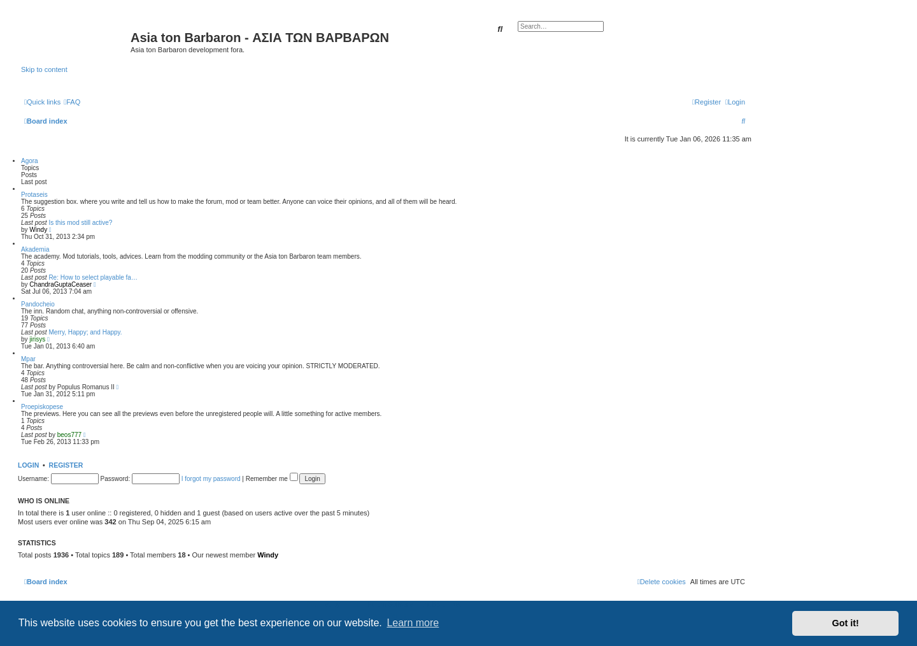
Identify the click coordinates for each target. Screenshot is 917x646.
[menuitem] (72, 102)
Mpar (28, 358)
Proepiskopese (42, 406)
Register (66, 465)
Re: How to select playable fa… (93, 277)
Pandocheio (38, 304)
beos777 (69, 434)
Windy (38, 229)
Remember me (272, 478)
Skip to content (44, 69)
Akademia (35, 249)
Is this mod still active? (80, 222)
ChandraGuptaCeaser (60, 284)
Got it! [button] (845, 623)
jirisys (37, 339)
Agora (29, 160)
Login (28, 465)
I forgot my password (211, 478)
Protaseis (34, 194)
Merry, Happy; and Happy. (85, 332)
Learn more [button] (413, 622)
